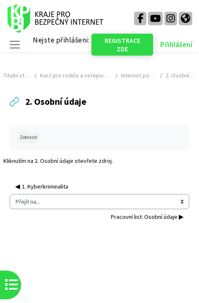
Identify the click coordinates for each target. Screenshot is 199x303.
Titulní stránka (17, 75)
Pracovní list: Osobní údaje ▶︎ (147, 217)
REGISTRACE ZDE (122, 44)
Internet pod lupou (139, 75)
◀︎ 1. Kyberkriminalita (41, 186)
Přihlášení (176, 44)
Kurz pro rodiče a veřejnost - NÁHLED (76, 75)
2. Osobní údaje (54, 161)
